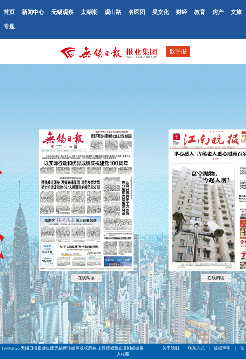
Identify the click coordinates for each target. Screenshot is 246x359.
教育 (199, 12)
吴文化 (160, 12)
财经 (181, 12)
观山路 (112, 12)
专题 (9, 26)
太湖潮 (89, 12)
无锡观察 (62, 12)
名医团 (136, 12)
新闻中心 (33, 12)
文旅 (236, 12)
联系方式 (197, 348)
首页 (9, 12)
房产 (218, 12)
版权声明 (223, 348)
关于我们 (171, 348)
